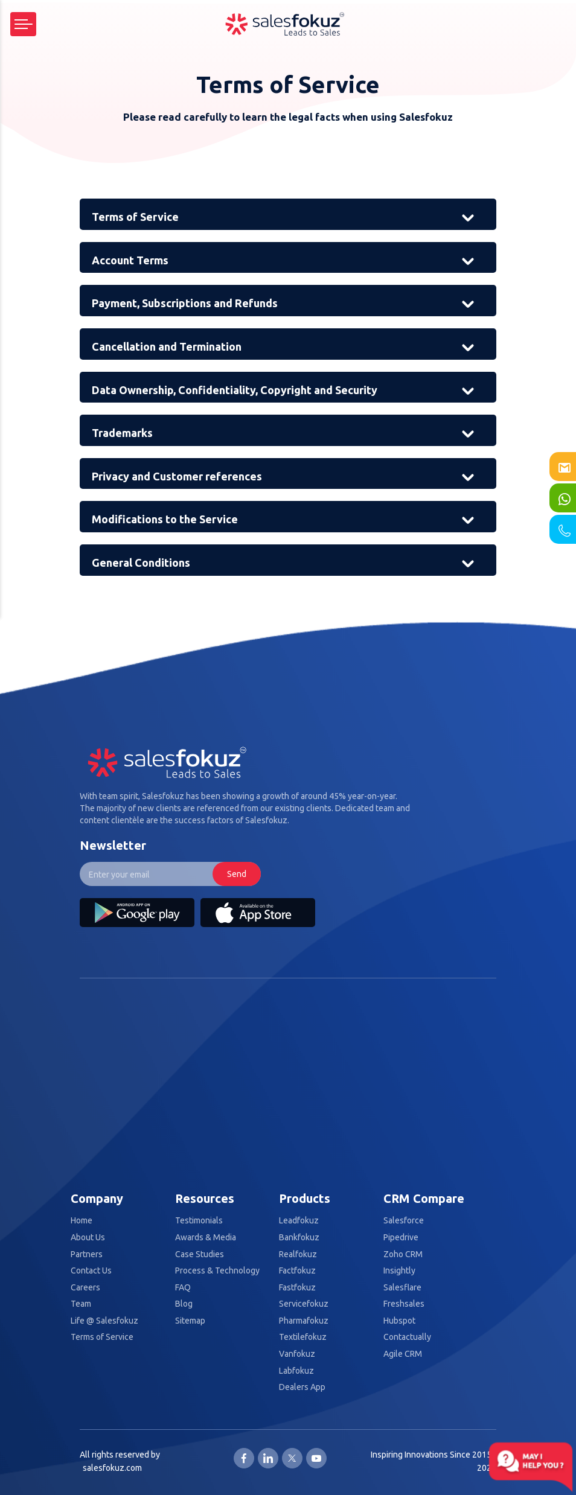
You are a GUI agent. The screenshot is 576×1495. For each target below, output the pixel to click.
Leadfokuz (299, 1220)
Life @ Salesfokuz (104, 1320)
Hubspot (399, 1320)
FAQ (183, 1287)
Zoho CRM (403, 1254)
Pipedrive (400, 1237)
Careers (85, 1287)
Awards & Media (205, 1237)
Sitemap (190, 1320)
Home (81, 1220)
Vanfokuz (297, 1354)
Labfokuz (296, 1370)
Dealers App (302, 1387)
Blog (184, 1304)
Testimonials (199, 1220)
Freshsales (403, 1304)
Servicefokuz (303, 1304)
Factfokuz (297, 1270)
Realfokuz (298, 1254)
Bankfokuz (299, 1237)
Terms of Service (102, 1337)
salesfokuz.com (112, 1468)
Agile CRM (402, 1354)
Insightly (399, 1270)
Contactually (407, 1337)
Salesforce (403, 1220)
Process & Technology (217, 1270)
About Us (88, 1237)
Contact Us (91, 1270)
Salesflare (402, 1287)
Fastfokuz (297, 1287)
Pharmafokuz (303, 1320)
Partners (87, 1254)
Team (81, 1304)
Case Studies (199, 1254)
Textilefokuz (303, 1337)
